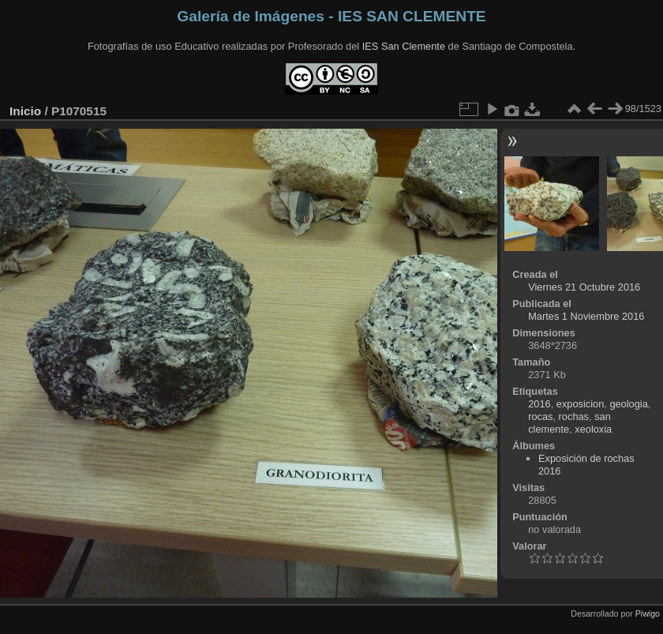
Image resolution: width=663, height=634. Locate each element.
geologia (628, 404)
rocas (540, 416)
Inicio (25, 111)
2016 (539, 404)
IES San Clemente (403, 46)
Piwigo (647, 613)
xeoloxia (593, 429)
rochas (574, 416)
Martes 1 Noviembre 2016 (586, 316)
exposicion (580, 404)
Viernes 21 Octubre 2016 (584, 287)
